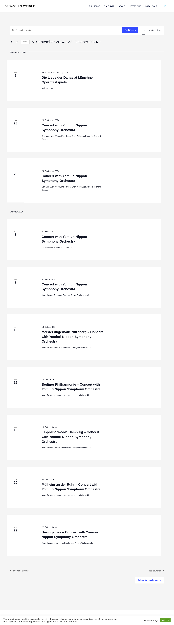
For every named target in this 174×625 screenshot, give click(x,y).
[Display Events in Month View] (151, 30)
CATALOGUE (151, 6)
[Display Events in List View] (143, 30)
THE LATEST (94, 6)
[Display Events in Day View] (159, 30)
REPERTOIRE (135, 6)
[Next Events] (17, 42)
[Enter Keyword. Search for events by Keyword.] (66, 30)
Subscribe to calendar (148, 580)
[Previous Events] (11, 42)
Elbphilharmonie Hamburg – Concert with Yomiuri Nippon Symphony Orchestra (70, 436)
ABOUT (121, 6)
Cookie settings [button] (150, 620)
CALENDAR (109, 6)
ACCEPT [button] (165, 620)
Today (25, 42)
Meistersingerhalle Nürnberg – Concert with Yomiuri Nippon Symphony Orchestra (72, 336)
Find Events (130, 30)
